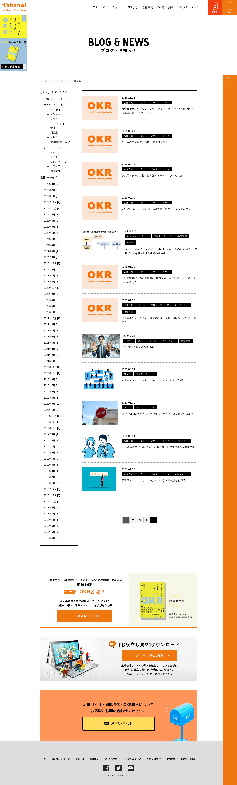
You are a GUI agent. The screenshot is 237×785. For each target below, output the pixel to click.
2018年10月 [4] (52, 501)
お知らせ (55, 114)
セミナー (55, 157)
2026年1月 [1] (51, 196)
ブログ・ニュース (53, 105)
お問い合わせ (154, 759)
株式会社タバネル (121, 776)
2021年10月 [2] (52, 318)
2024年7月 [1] (51, 239)
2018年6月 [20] (52, 526)
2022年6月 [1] (51, 300)
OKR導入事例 (165, 7)
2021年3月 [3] (51, 349)
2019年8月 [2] (51, 440)
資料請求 (170, 759)
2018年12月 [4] (52, 489)
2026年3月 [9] (51, 184)
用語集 (54, 132)
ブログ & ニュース (188, 7)
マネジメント (57, 123)
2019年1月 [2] (51, 483)
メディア (55, 166)
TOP (95, 7)
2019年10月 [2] (52, 428)
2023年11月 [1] (52, 263)
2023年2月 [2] (51, 281)
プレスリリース (58, 162)
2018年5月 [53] (52, 532)
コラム (54, 119)
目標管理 (55, 137)
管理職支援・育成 (60, 142)
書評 (52, 128)
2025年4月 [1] (51, 220)
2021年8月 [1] (51, 324)
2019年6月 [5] (51, 452)
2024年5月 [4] (51, 251)
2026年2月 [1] (51, 190)
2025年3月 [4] (51, 226)
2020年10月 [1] (52, 373)
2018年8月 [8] (51, 513)
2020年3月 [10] (52, 403)
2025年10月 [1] (52, 208)
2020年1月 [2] (51, 410)
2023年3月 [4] (51, 275)
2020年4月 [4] (51, 397)
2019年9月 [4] (51, 434)
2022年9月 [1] (51, 294)
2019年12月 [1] (52, 416)
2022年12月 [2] (52, 288)
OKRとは (133, 7)
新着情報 (55, 171)
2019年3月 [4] (51, 471)
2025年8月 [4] (51, 214)
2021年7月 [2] (51, 330)
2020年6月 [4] (51, 391)
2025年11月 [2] (52, 202)
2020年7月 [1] (51, 385)
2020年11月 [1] (52, 367)
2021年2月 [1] (51, 355)
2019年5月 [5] (51, 458)
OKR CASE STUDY (54, 99)
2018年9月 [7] (51, 507)
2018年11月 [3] (52, 495)
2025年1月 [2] (51, 233)
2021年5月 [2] (51, 342)
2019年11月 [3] (52, 422)
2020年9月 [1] (51, 379)
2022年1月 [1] (51, 312)
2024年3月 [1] (51, 257)
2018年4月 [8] (51, 538)
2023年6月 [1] (51, 269)
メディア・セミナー (54, 148)
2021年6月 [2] (51, 336)
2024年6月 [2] (51, 245)
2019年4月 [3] (51, 465)
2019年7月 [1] (51, 446)
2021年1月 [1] (51, 361)
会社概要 (147, 7)
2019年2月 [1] (51, 477)
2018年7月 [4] (51, 520)
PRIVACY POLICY (188, 759)
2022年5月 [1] (51, 306)
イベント (55, 152)
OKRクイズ (56, 109)
